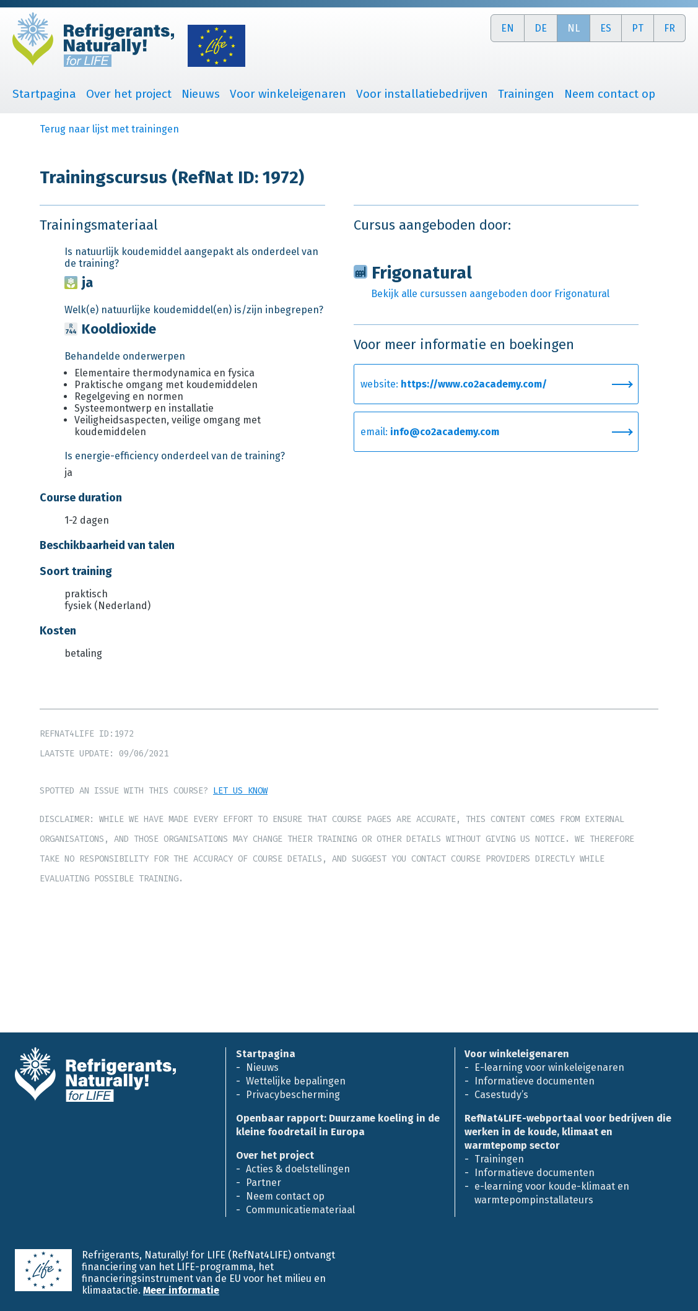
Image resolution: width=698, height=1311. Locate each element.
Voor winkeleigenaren (288, 94)
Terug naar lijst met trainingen (109, 129)
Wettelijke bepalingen (296, 1081)
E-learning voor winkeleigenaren (549, 1067)
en (507, 28)
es (605, 28)
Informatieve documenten (534, 1081)
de (540, 28)
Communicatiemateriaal (300, 1210)
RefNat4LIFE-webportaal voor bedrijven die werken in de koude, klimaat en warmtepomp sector (568, 1131)
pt (637, 28)
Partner (263, 1182)
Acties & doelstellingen (298, 1169)
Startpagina (44, 94)
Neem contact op (609, 94)
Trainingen (526, 94)
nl (573, 28)
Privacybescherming (293, 1095)
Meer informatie (181, 1290)
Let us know (240, 790)
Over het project (129, 94)
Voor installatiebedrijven (422, 94)
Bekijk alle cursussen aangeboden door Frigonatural (490, 294)
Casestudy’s (501, 1095)
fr (669, 28)
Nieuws (200, 94)
